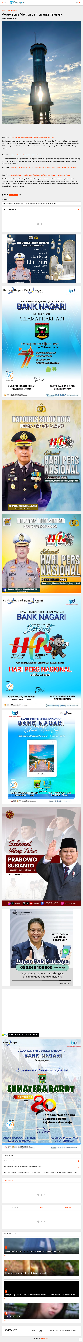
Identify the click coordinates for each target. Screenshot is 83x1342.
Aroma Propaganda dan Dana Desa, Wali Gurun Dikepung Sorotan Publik (32, 137)
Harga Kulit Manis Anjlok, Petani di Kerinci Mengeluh (25, 1273)
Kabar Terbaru (8, 1180)
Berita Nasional (12, 10)
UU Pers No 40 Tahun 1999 (57, 1330)
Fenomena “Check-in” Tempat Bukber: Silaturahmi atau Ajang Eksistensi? (33, 1251)
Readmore (6, 1255)
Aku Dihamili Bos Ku (13, 1317)
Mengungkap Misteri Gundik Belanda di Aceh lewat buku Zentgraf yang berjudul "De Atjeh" (40, 1295)
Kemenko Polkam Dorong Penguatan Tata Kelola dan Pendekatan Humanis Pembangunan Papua (40, 175)
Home (3, 10)
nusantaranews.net (44, 1338)
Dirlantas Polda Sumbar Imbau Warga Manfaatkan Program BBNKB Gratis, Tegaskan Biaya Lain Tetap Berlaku (43, 167)
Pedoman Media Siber (71, 1330)
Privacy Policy (41, 1331)
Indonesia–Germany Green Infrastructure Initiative (25, 155)
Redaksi (34, 1330)
